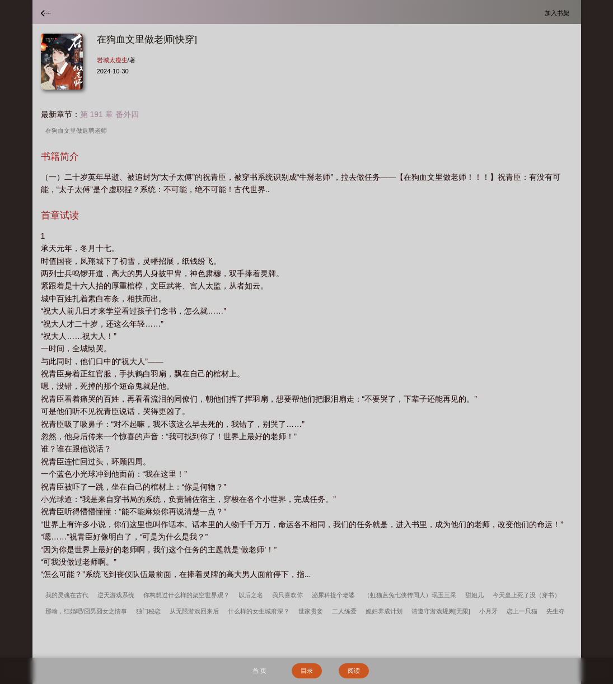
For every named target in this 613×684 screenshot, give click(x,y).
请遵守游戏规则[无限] (440, 611)
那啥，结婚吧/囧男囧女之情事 (86, 611)
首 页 (259, 670)
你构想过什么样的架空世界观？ (186, 595)
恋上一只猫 (522, 611)
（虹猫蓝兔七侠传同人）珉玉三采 (410, 595)
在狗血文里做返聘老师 (77, 130)
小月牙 (488, 611)
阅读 (354, 670)
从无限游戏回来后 (194, 611)
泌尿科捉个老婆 (333, 595)
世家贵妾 (310, 611)
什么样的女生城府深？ (258, 611)
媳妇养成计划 (384, 611)
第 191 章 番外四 (109, 114)
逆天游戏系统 (115, 595)
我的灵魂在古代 (66, 595)
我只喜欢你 (287, 595)
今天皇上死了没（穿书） (526, 595)
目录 (307, 670)
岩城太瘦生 (112, 60)
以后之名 (250, 595)
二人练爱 (344, 611)
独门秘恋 (148, 611)
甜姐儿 (474, 595)
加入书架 (559, 13)
